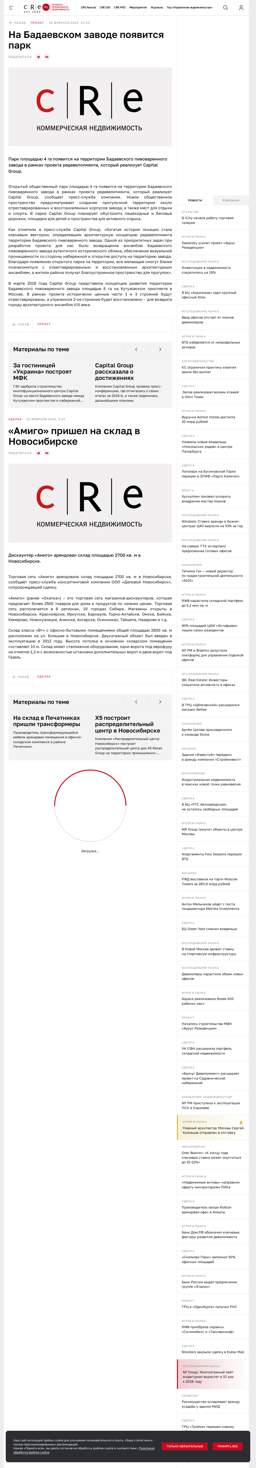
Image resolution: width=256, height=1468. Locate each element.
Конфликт (190, 1395)
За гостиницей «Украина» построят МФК (42, 371)
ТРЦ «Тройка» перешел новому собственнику (208, 1429)
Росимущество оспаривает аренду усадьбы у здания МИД (211, 1404)
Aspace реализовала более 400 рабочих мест (208, 1001)
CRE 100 (105, 7)
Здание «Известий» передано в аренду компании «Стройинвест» (211, 757)
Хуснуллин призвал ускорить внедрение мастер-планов (206, 498)
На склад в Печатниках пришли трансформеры (46, 721)
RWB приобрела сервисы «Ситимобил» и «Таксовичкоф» (208, 1329)
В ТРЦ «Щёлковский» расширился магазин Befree (210, 707)
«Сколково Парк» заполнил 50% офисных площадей (208, 1259)
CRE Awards (88, 7)
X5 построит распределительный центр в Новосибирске (127, 724)
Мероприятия (138, 7)
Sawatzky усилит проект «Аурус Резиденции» (208, 245)
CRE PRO (119, 7)
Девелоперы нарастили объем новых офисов (212, 976)
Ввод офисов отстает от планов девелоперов (208, 319)
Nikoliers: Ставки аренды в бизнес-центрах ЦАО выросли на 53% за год (212, 523)
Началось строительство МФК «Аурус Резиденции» (207, 1026)
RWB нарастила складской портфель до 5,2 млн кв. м (212, 602)
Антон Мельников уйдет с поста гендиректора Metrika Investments (210, 906)
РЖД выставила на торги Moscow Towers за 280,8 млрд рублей (209, 881)
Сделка (188, 286)
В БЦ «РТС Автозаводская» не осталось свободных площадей (210, 806)
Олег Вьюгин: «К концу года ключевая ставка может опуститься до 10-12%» (211, 1157)
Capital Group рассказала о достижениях (114, 371)
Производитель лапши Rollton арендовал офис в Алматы (207, 1209)
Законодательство (198, 361)
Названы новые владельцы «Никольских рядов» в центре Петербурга (207, 446)
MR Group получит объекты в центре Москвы (212, 831)
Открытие (190, 211)
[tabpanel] (213, 836)
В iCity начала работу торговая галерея (207, 220)
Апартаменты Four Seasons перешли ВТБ (212, 856)
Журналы (157, 7)
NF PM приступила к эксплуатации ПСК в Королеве (211, 1105)
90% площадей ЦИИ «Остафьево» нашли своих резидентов (210, 627)
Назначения (192, 564)
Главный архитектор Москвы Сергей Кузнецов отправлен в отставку (213, 1130)
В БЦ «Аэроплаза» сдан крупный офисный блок (209, 294)
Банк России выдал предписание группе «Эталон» (209, 1284)
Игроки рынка (194, 236)
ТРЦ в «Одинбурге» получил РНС (209, 1307)
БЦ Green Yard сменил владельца (209, 929)
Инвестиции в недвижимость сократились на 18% (206, 269)
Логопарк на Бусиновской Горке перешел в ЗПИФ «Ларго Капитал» (211, 473)
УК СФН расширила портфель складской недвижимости (207, 1050)
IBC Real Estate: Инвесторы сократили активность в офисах (208, 682)
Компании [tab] (230, 200)
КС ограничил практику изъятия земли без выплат (209, 369)
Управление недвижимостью (207, 1096)
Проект (188, 1017)
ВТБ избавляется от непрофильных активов (211, 344)
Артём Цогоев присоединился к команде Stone (207, 732)
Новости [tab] (195, 200)
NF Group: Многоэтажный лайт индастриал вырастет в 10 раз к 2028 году (208, 1376)
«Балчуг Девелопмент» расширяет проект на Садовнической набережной (210, 1078)
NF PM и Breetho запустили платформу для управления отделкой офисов (213, 655)
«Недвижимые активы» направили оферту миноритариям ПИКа (211, 1184)
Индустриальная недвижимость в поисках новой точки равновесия (211, 781)
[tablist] (213, 200)
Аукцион (189, 748)
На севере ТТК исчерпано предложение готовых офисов (207, 548)
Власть (188, 490)
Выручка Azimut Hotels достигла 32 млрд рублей (208, 419)
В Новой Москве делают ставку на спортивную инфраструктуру (209, 951)
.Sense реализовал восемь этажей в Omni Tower (210, 394)
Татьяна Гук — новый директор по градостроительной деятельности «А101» (212, 575)
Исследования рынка (200, 261)
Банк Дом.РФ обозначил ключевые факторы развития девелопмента (210, 1234)
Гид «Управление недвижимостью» (190, 7)
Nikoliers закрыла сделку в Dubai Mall (213, 1352)
